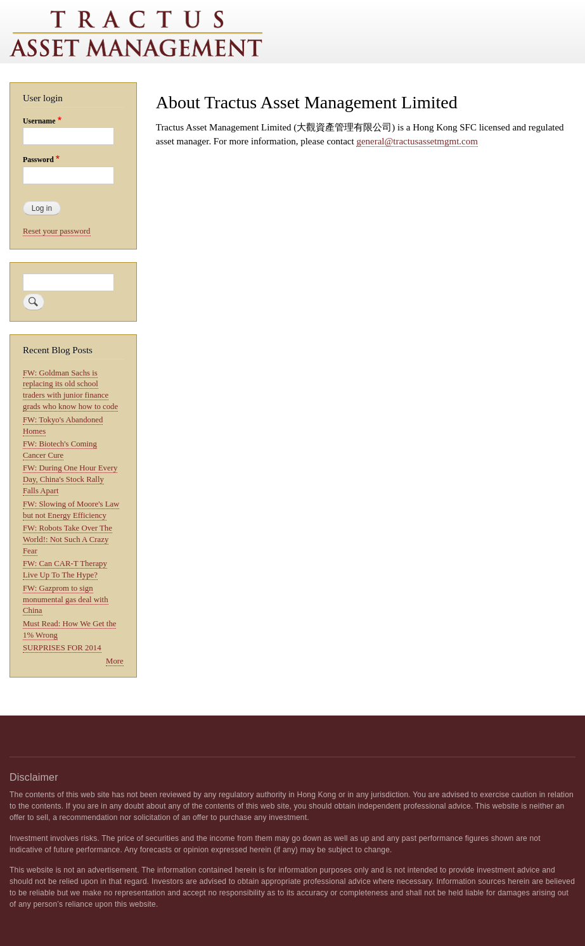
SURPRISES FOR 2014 (62, 647)
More (115, 661)
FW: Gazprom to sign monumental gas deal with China (65, 599)
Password (38, 159)
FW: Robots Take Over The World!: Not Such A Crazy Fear (67, 539)
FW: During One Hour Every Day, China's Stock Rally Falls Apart (70, 479)
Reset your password (57, 231)
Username (39, 121)
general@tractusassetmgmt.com (416, 141)
